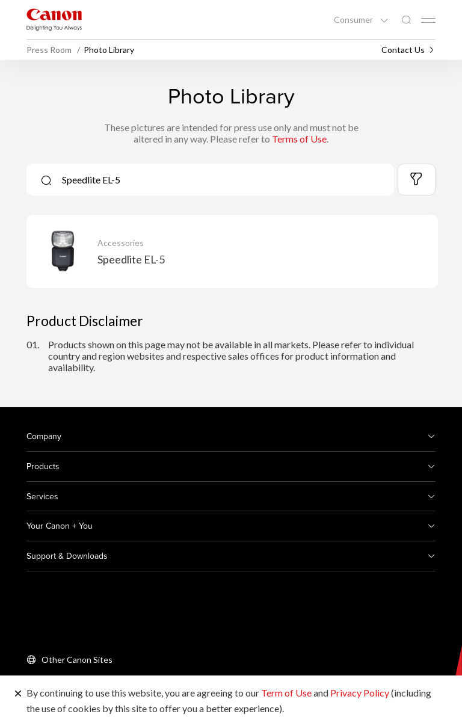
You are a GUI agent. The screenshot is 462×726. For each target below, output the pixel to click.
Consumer (354, 20)
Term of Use (286, 692)
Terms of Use (299, 138)
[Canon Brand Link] (54, 19)
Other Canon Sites (77, 659)
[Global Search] (406, 20)
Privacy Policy (359, 692)
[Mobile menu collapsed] (428, 20)
